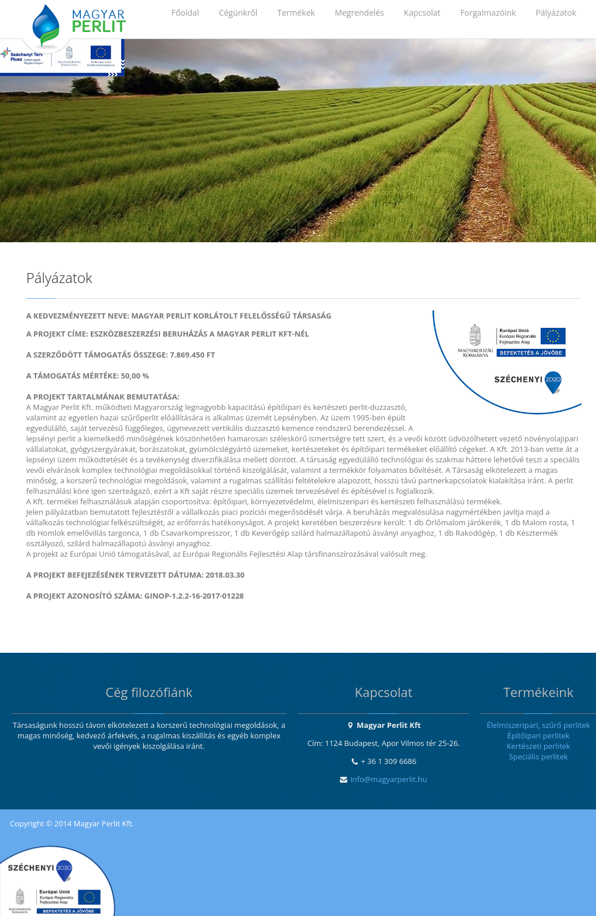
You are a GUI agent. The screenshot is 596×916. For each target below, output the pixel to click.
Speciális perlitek (538, 756)
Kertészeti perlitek (538, 746)
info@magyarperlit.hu (388, 779)
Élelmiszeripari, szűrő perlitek (538, 725)
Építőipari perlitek (538, 735)
